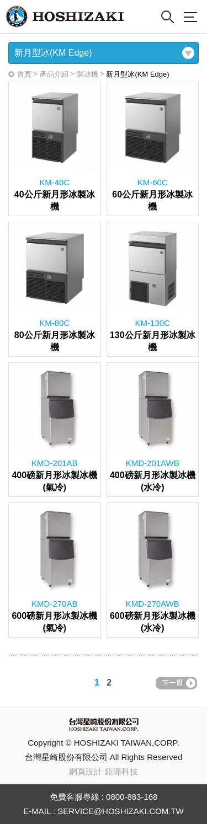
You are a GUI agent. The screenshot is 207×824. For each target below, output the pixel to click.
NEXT (176, 683)
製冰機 (87, 74)
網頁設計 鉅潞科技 (103, 771)
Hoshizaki (65, 17)
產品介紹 (54, 74)
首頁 (24, 74)
